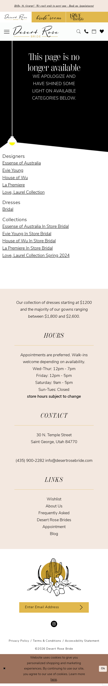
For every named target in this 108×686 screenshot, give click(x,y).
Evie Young (12, 171)
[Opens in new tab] (49, 17)
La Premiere (13, 186)
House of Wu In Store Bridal (29, 242)
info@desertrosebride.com (68, 461)
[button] (7, 32)
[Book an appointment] (94, 32)
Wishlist (54, 500)
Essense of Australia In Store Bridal (35, 227)
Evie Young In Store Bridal (26, 234)
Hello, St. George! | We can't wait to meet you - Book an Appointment (54, 6)
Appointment (54, 528)
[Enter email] (54, 609)
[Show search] (79, 32)
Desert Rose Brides (54, 521)
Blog (54, 534)
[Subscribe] (85, 609)
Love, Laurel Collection (23, 193)
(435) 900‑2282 (30, 461)
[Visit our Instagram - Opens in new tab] (54, 626)
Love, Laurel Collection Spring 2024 (36, 256)
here (54, 682)
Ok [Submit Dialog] (102, 671)
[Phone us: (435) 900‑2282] (86, 32)
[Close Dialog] (5, 671)
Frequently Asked (54, 514)
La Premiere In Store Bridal (27, 249)
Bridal (7, 210)
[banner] (36, 32)
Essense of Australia (21, 164)
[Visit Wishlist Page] (102, 32)
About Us (54, 507)
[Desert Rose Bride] (54, 578)
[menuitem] (7, 32)
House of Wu (15, 179)
